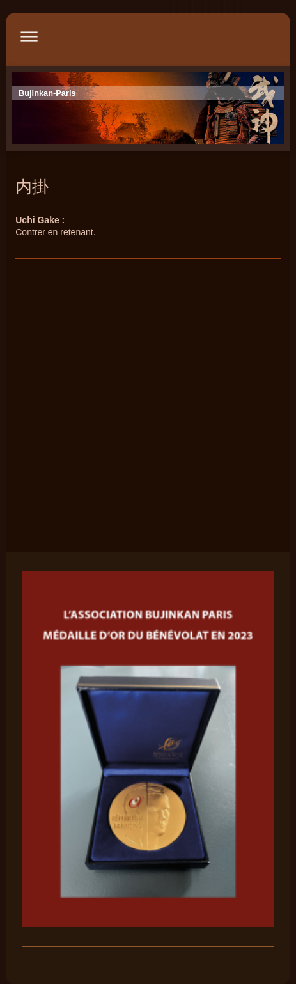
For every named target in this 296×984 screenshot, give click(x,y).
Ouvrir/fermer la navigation (148, 36)
